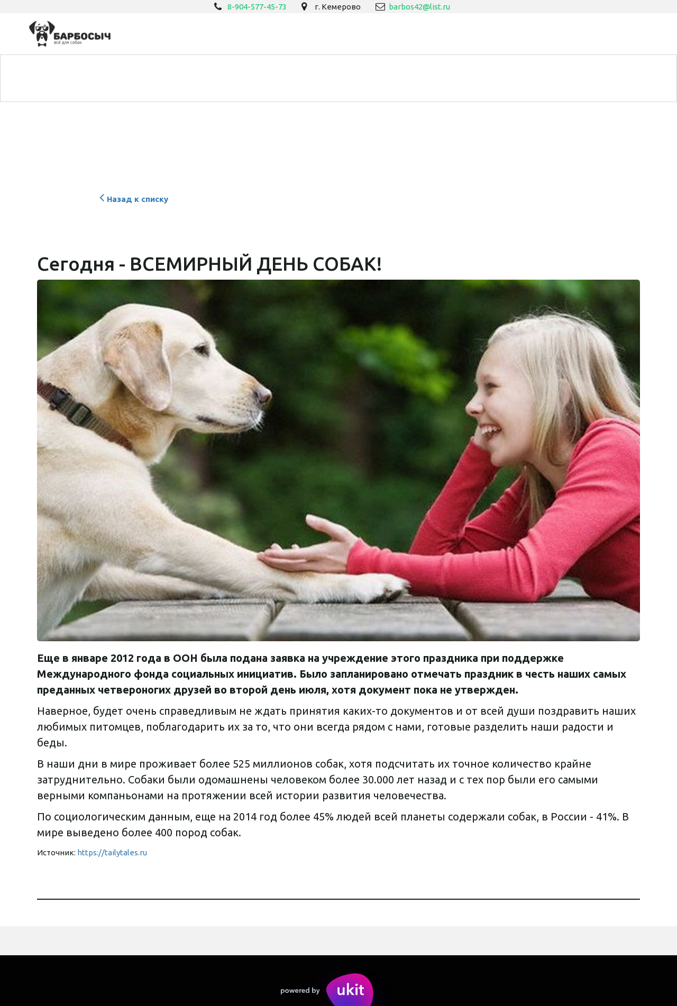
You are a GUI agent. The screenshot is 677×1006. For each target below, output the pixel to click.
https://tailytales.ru (112, 852)
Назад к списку (132, 199)
